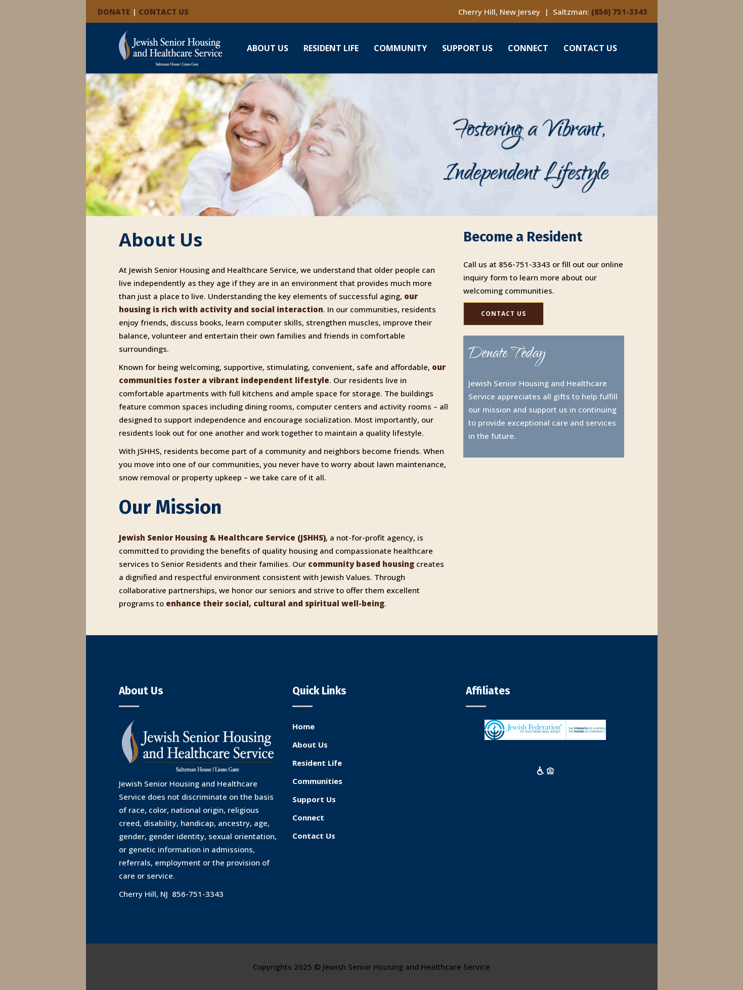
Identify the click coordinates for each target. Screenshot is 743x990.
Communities (317, 781)
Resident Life (317, 763)
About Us (310, 744)
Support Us (314, 799)
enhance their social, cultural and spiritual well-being (275, 603)
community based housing (361, 564)
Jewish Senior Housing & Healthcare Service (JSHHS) (222, 537)
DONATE (114, 12)
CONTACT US (164, 12)
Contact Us (313, 836)
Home (303, 726)
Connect (308, 817)
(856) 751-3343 (619, 12)
